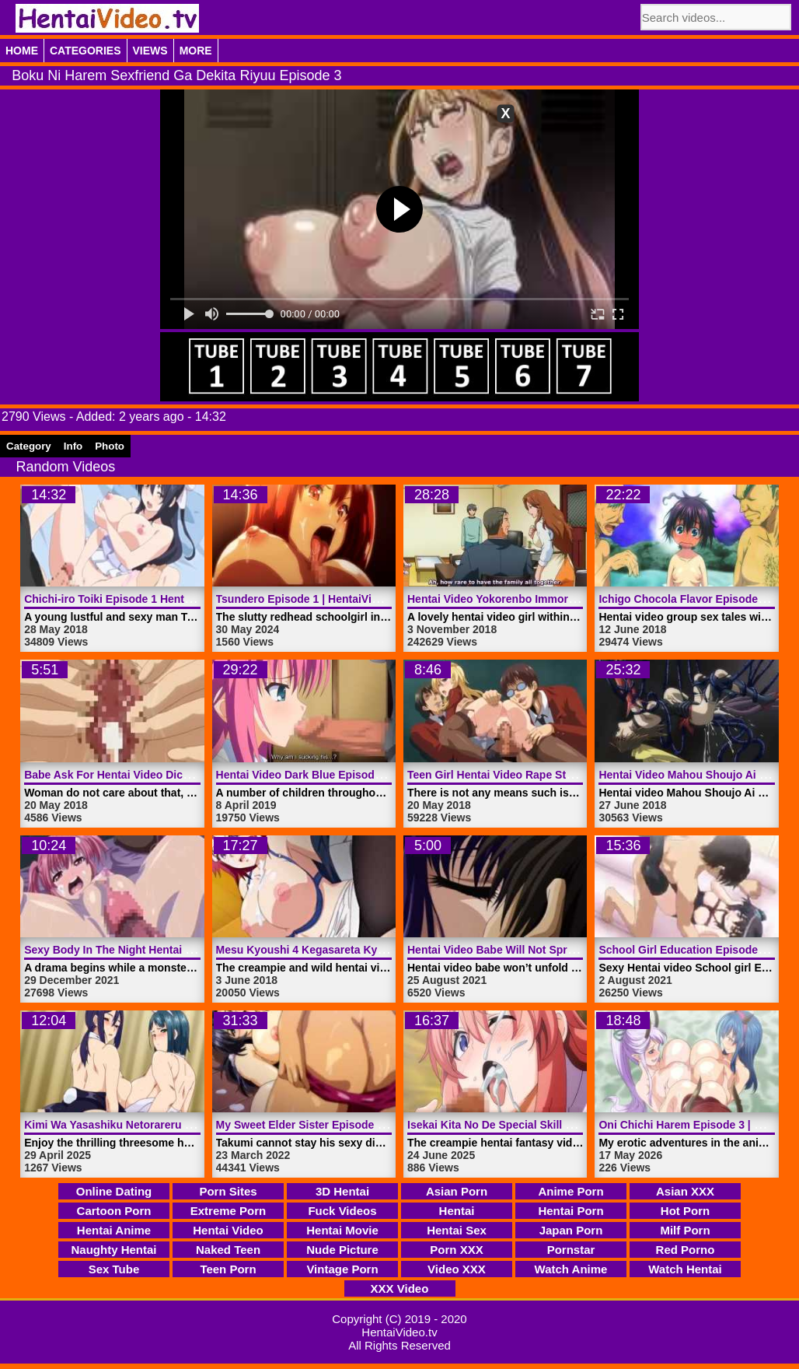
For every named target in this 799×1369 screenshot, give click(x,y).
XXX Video (400, 1288)
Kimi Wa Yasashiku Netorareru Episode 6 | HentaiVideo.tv (172, 1125)
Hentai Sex (457, 1230)
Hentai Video (228, 1230)
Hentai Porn (570, 1210)
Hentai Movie (342, 1230)
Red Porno (685, 1249)
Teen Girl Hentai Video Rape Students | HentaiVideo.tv (546, 775)
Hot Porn (685, 1210)
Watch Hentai (684, 1269)
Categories (85, 50)
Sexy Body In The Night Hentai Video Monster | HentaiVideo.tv (184, 950)
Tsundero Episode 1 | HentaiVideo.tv (309, 599)
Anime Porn (570, 1191)
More (196, 50)
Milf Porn (685, 1230)
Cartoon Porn (114, 1210)
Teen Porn (228, 1269)
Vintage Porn (342, 1269)
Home (21, 50)
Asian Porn (456, 1191)
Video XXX (456, 1269)
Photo (109, 446)
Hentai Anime (114, 1230)
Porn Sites (227, 1191)
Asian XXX (685, 1191)
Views (150, 50)
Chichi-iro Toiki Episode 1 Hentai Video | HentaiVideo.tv (167, 599)
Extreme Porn (228, 1210)
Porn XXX (456, 1249)
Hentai (457, 1210)
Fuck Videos (342, 1210)
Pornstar (571, 1249)
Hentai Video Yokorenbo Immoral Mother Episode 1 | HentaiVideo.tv (581, 599)
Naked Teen (228, 1249)
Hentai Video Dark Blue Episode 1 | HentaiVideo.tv (345, 775)
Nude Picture (342, 1249)
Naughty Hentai (113, 1249)
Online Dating (114, 1191)
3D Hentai (342, 1191)
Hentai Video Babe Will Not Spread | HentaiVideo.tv (539, 950)
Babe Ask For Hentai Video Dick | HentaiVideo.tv (148, 775)
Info (73, 446)
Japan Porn (571, 1230)
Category (28, 446)
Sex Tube (114, 1269)
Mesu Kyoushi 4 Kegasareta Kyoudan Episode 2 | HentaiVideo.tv (382, 950)
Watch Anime (571, 1269)
